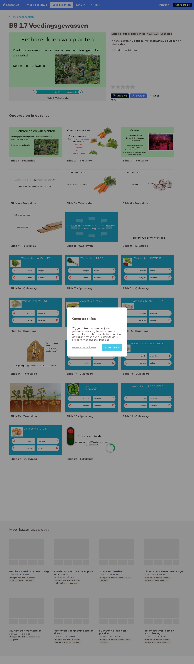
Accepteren (112, 347)
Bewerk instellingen (84, 347)
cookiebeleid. (101, 339)
